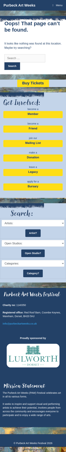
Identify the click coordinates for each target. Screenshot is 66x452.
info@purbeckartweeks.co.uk (20, 323)
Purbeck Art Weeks (19, 5)
